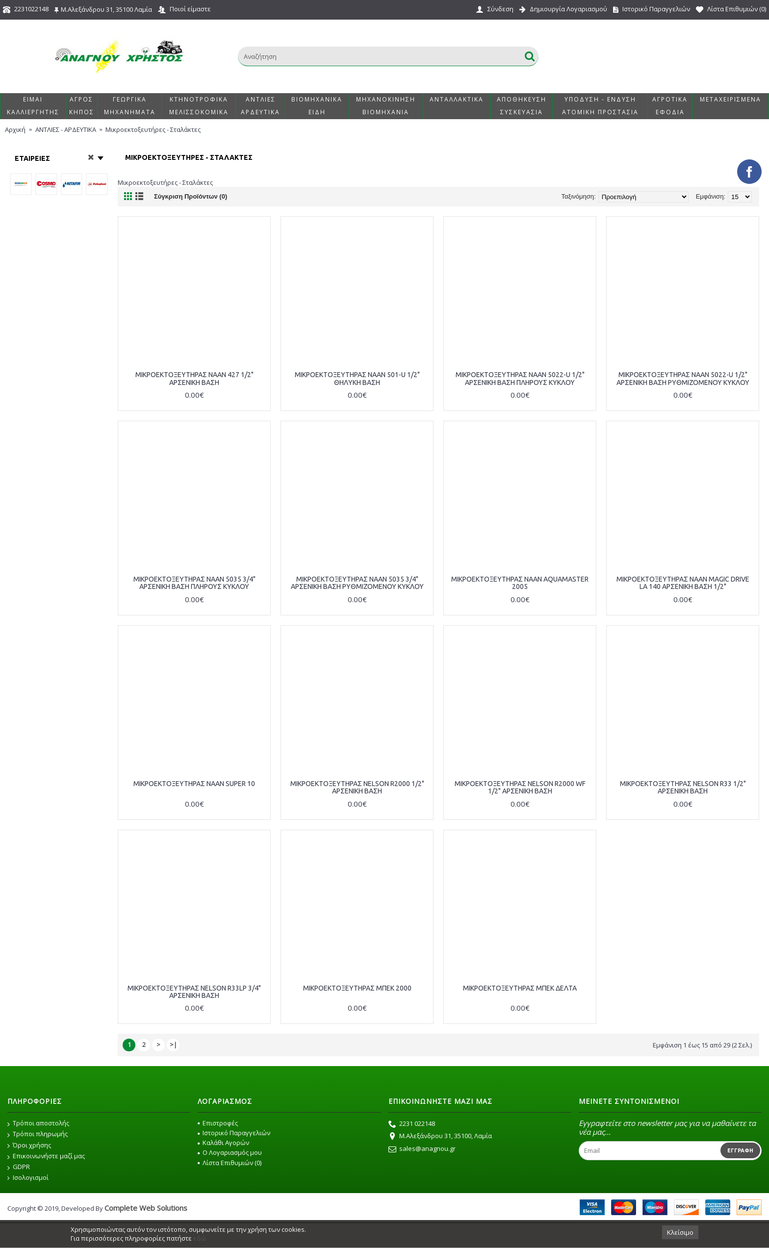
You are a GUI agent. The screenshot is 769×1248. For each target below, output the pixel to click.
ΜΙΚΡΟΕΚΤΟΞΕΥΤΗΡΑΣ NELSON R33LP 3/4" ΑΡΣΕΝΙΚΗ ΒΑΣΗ (194, 991)
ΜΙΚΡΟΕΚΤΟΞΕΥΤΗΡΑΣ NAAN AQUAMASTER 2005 (520, 582)
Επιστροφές (218, 1123)
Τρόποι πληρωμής (37, 1134)
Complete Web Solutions (145, 1208)
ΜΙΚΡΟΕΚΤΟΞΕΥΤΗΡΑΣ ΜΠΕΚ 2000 (357, 988)
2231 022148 (411, 1124)
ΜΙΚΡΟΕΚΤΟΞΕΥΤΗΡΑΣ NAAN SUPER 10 (194, 784)
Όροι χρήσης (29, 1145)
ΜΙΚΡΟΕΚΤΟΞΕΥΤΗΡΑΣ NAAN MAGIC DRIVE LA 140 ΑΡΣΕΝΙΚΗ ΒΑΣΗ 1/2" (682, 582)
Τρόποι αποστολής (38, 1123)
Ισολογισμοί (28, 1177)
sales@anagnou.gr (422, 1149)
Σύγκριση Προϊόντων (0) (190, 196)
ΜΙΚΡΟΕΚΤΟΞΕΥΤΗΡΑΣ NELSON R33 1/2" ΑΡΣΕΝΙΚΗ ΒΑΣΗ (683, 787)
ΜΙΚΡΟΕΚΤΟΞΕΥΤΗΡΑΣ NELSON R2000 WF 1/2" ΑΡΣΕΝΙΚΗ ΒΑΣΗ (520, 787)
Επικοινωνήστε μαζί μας (46, 1156)
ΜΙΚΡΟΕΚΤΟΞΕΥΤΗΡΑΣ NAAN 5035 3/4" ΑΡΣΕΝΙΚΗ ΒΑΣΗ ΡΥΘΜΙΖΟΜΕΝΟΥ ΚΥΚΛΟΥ (357, 582)
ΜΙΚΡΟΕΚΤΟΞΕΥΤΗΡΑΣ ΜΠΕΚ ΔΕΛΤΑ (520, 988)
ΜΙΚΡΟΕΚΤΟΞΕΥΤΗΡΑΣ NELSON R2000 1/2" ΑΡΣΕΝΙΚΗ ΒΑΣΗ (357, 787)
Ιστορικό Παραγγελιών (234, 1132)
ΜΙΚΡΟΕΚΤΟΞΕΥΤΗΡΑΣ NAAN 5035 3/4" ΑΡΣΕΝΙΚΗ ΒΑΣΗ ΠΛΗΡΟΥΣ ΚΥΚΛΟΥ (194, 582)
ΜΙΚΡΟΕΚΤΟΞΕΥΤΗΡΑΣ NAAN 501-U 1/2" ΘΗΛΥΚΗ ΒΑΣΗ (357, 378)
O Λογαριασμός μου (230, 1152)
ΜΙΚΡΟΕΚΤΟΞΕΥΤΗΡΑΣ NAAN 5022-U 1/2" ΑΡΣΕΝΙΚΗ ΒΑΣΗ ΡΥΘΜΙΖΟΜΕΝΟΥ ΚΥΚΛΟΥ (682, 378)
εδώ (199, 1238)
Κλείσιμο (680, 1232)
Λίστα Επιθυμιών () (229, 1162)
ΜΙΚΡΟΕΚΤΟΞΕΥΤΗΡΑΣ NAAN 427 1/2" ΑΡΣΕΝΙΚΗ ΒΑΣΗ (194, 378)
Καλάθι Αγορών (223, 1142)
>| (173, 1044)
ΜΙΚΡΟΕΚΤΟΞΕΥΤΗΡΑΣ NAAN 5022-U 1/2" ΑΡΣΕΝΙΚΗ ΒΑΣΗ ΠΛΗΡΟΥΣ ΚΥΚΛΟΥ (520, 378)
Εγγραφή (740, 1150)
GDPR (18, 1167)
